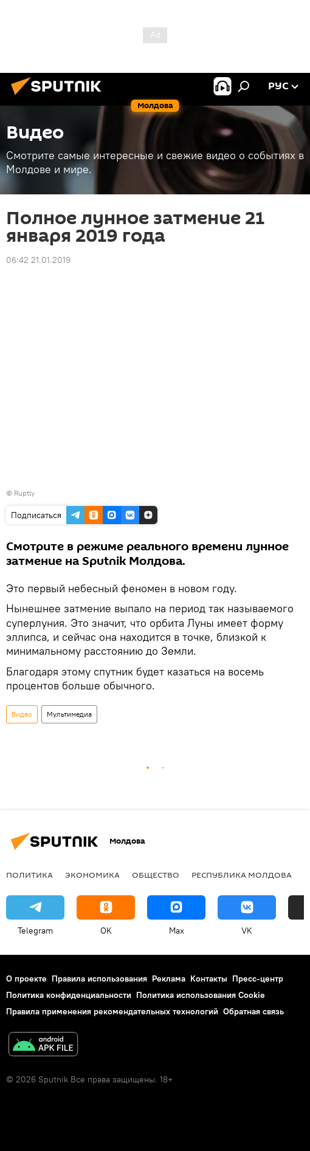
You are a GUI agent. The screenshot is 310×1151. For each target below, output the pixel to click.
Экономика (92, 874)
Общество (155, 874)
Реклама (168, 978)
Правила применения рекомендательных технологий (112, 1011)
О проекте (26, 978)
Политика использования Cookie (200, 994)
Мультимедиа (69, 714)
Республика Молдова (241, 874)
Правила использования (99, 978)
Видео (22, 714)
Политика (29, 874)
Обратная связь (253, 1011)
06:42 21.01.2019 (38, 259)
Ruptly (24, 492)
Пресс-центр (257, 978)
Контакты (208, 978)
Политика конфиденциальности (68, 994)
